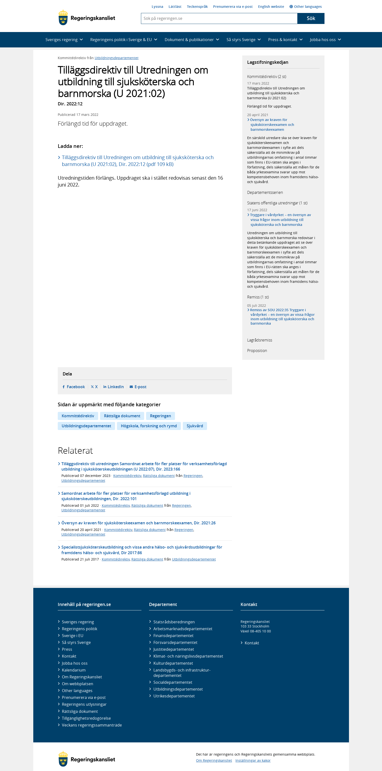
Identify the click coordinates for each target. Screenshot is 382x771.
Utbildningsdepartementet (117, 57)
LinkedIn (116, 386)
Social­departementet (172, 682)
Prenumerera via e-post (233, 6)
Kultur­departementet (173, 663)
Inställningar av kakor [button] (253, 760)
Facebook (76, 386)
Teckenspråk (197, 6)
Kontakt (69, 656)
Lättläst (175, 6)
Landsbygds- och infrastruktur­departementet (181, 672)
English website (271, 6)
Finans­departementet (173, 635)
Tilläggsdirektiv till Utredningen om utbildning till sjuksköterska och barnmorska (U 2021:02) (276, 93)
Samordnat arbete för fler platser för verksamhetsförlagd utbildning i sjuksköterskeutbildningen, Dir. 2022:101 (125, 496)
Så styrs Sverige (76, 642)
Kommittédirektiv (78, 416)
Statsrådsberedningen (174, 622)
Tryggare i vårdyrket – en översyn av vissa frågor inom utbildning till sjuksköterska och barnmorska (281, 219)
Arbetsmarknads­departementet (182, 628)
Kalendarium (74, 670)
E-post (140, 386)
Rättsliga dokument (122, 416)
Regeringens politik (79, 628)
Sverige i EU (72, 635)
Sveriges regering (78, 622)
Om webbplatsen (77, 683)
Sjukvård (195, 426)
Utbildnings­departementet (178, 689)
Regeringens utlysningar (84, 704)
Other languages (305, 6)
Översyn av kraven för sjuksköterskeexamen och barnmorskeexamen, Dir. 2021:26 (138, 523)
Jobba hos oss (75, 663)
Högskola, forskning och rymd (149, 426)
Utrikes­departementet (174, 696)
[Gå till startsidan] (87, 17)
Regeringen (160, 416)
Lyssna (157, 6)
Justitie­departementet (173, 649)
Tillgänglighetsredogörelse (86, 718)
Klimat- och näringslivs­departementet (188, 656)
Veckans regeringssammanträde (92, 725)
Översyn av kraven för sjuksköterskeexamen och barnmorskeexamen (272, 124)
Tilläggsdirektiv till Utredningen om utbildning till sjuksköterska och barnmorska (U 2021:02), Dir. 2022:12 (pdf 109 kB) (138, 160)
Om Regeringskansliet (82, 677)
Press (67, 649)
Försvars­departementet (175, 642)
